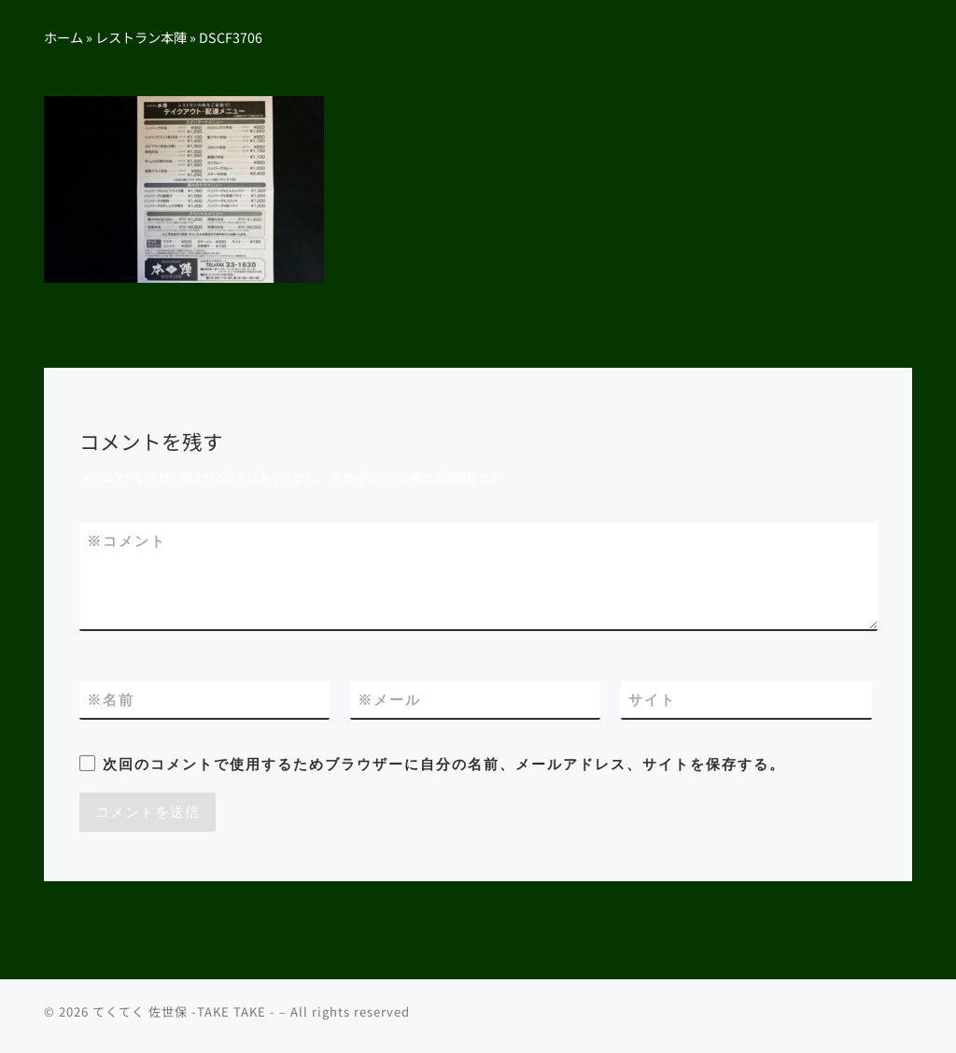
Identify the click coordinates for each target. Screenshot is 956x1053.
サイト (652, 700)
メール (389, 699)
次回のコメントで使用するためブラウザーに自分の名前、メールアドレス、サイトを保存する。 (444, 764)
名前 (110, 699)
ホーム (63, 37)
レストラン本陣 (141, 37)
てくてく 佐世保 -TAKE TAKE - (183, 1011)
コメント (126, 541)
